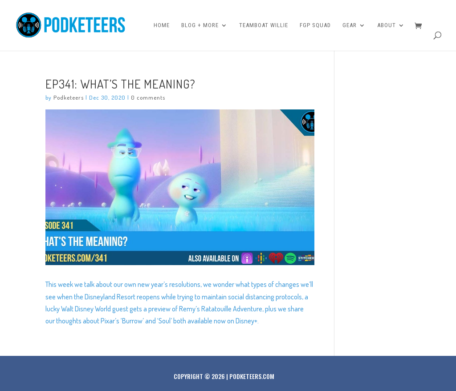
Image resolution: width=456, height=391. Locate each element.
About (386, 25)
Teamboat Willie (263, 25)
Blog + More (200, 25)
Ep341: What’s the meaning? (120, 83)
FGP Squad (315, 25)
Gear (349, 25)
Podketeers (68, 97)
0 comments (148, 97)
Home (162, 25)
